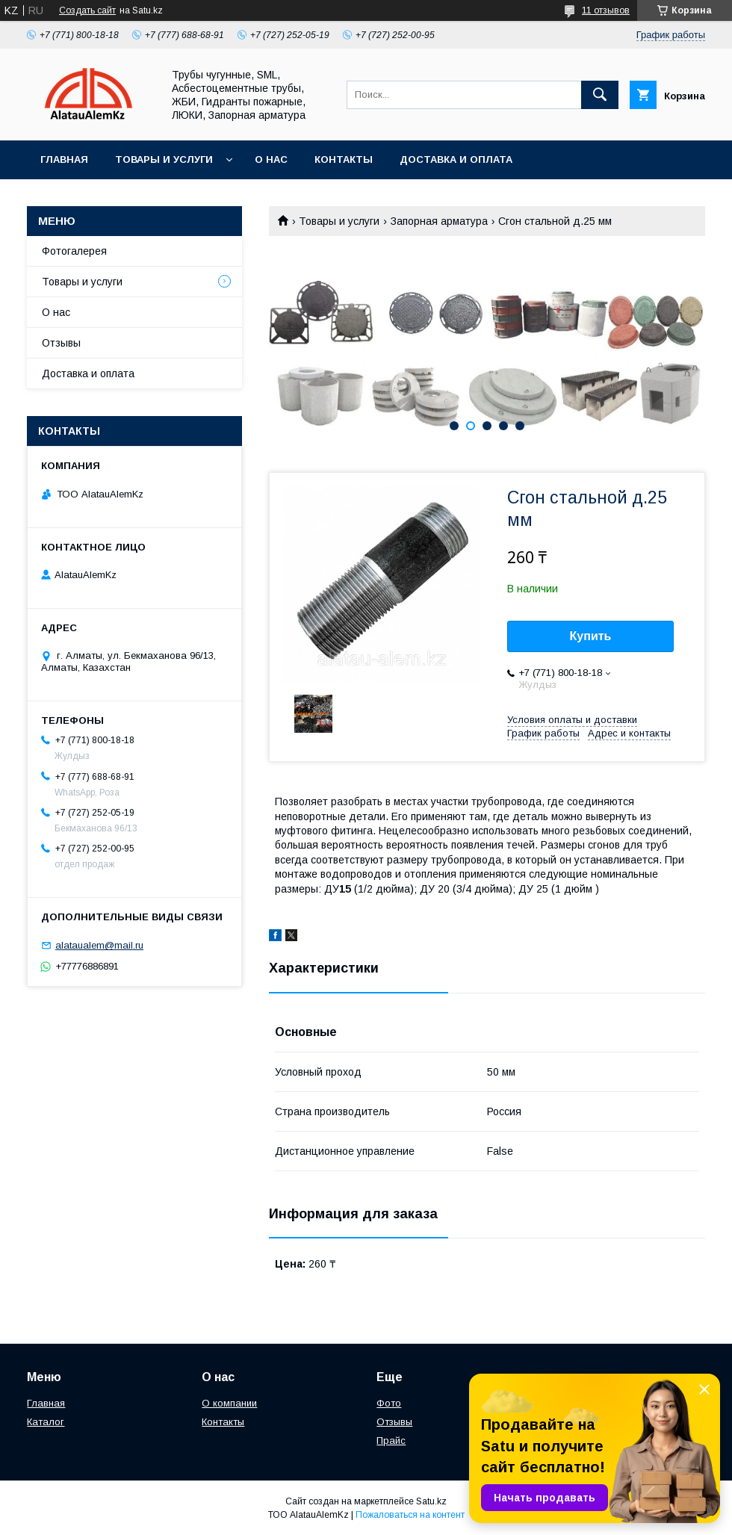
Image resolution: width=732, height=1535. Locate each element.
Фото (388, 1403)
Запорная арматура (439, 221)
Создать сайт (87, 10)
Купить (591, 636)
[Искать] (599, 95)
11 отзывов (606, 10)
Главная (64, 159)
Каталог (45, 1421)
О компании (229, 1403)
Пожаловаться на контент (410, 1515)
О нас (271, 159)
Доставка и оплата (456, 159)
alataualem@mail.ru (99, 945)
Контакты (343, 159)
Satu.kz (431, 1501)
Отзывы (61, 343)
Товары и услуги (164, 159)
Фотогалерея (74, 251)
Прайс (391, 1440)
